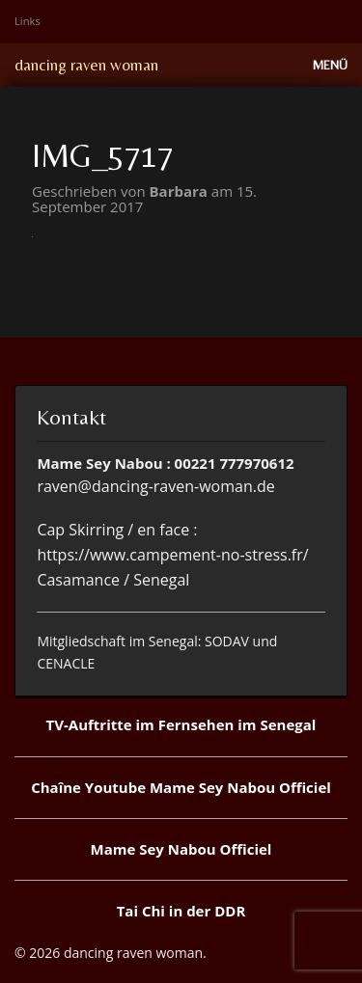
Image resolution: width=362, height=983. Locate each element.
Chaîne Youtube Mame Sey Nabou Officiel (181, 787)
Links (27, 21)
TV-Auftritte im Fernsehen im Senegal (181, 724)
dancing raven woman (86, 64)
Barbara (180, 191)
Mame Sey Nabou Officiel (181, 849)
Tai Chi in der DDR (181, 910)
